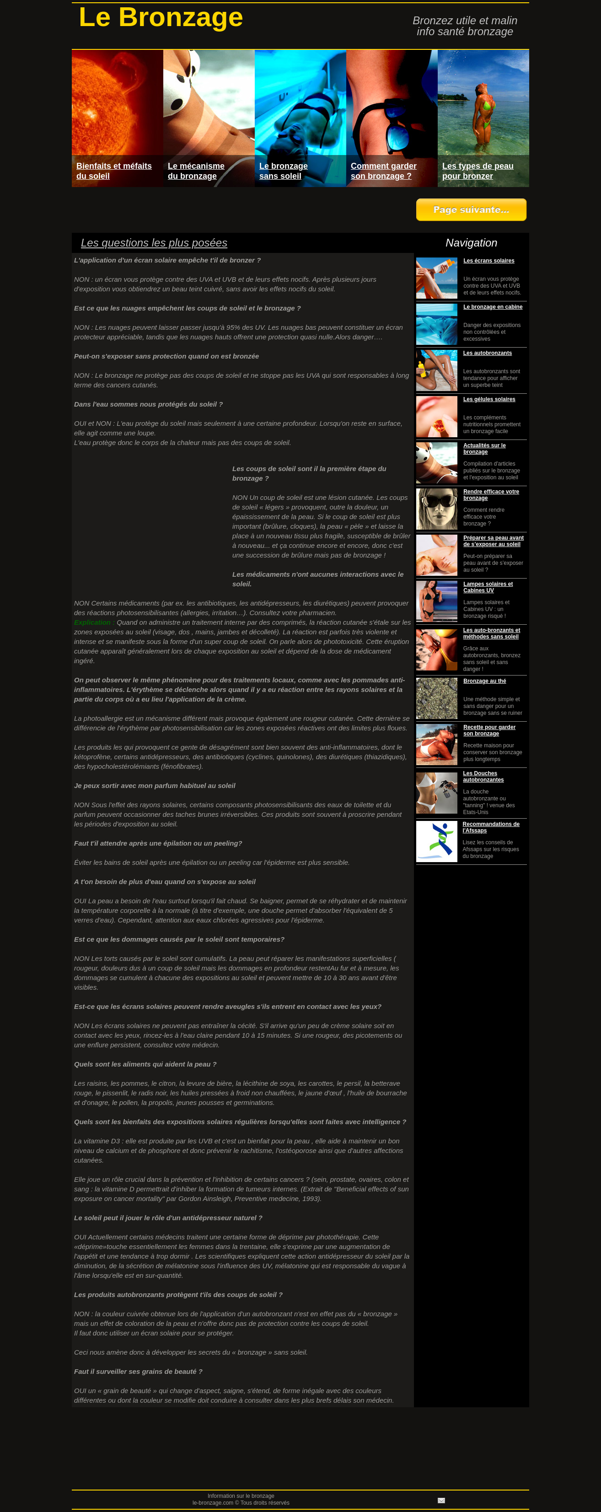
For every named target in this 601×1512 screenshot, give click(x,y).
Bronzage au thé (484, 681)
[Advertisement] (240, 210)
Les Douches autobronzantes (483, 776)
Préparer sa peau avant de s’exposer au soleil (493, 541)
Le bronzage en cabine (492, 307)
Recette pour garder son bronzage (489, 730)
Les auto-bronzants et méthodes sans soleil (492, 633)
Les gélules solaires (489, 399)
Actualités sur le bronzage (484, 448)
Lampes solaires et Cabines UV (488, 587)
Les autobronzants (487, 353)
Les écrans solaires (488, 260)
